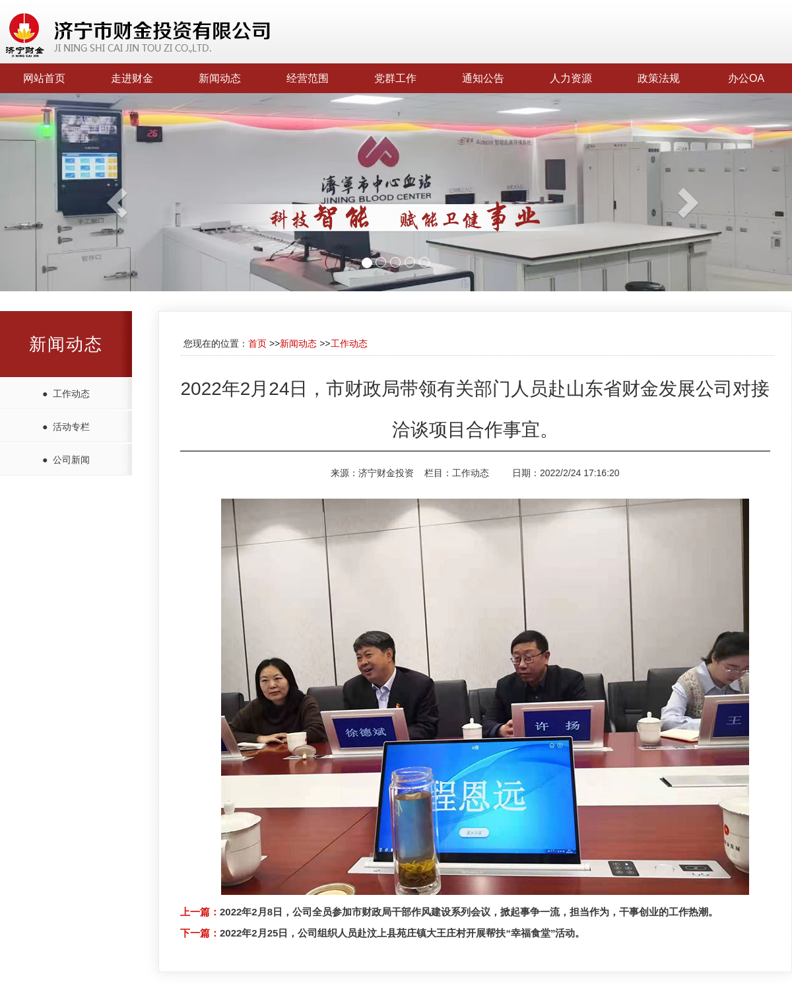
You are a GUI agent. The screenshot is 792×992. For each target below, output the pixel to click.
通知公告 (483, 78)
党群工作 (395, 78)
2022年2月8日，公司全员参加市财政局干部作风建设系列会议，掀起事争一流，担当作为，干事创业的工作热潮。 (469, 911)
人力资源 (571, 78)
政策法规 (659, 78)
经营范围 (307, 78)
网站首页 (44, 78)
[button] (59, 192)
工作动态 (349, 343)
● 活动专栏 (66, 426)
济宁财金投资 (386, 473)
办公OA (746, 78)
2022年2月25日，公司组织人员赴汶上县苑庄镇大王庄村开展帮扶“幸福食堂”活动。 (402, 933)
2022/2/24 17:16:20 (580, 473)
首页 (257, 343)
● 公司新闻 (66, 459)
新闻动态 (220, 78)
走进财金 (132, 78)
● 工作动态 (66, 393)
